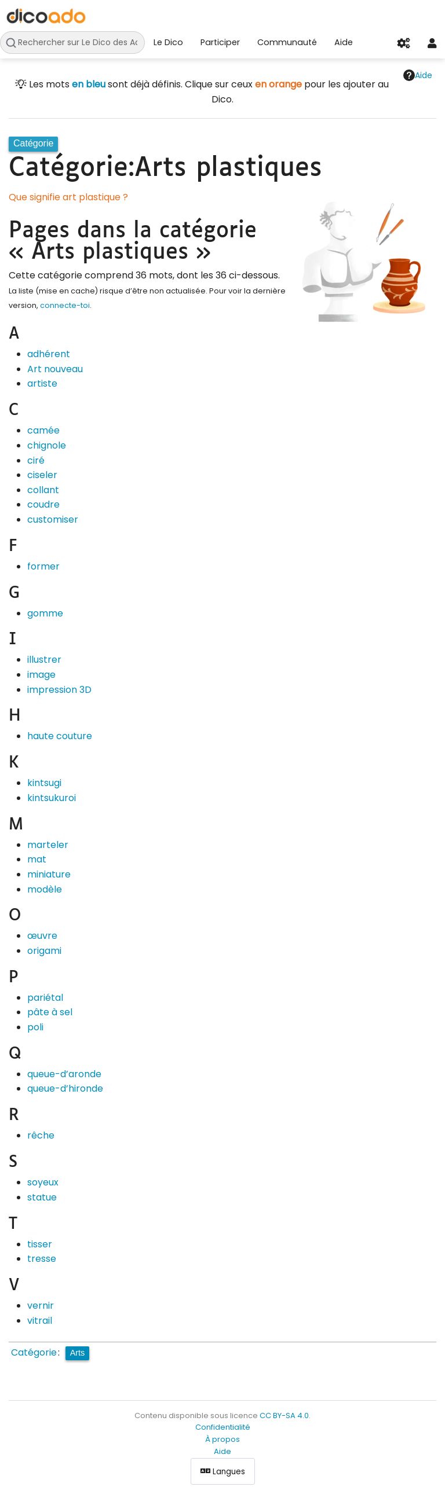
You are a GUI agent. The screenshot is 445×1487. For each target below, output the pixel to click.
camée (43, 430)
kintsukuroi (51, 798)
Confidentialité (222, 1427)
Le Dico (168, 42)
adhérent (48, 354)
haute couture (59, 736)
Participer (220, 42)
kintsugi (44, 783)
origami (44, 950)
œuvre (42, 935)
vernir (40, 1305)
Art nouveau (55, 369)
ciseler (42, 475)
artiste (42, 383)
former (43, 566)
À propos (222, 1439)
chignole (46, 445)
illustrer (44, 659)
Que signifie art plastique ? (68, 197)
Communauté (287, 42)
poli (35, 1027)
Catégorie (34, 1352)
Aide (343, 42)
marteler (47, 844)
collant (43, 490)
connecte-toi (65, 305)
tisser (39, 1244)
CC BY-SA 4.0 (284, 1415)
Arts (77, 1352)
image (41, 674)
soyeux (43, 1182)
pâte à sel (49, 1012)
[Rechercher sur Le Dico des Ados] (72, 42)
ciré (36, 460)
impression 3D (59, 689)
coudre (43, 504)
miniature (49, 874)
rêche (40, 1135)
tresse (41, 1258)
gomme (45, 613)
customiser (52, 519)
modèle (44, 889)
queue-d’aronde (64, 1074)
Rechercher (14, 43)
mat (36, 859)
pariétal (45, 997)
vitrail (39, 1320)
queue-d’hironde (65, 1088)
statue (42, 1197)
